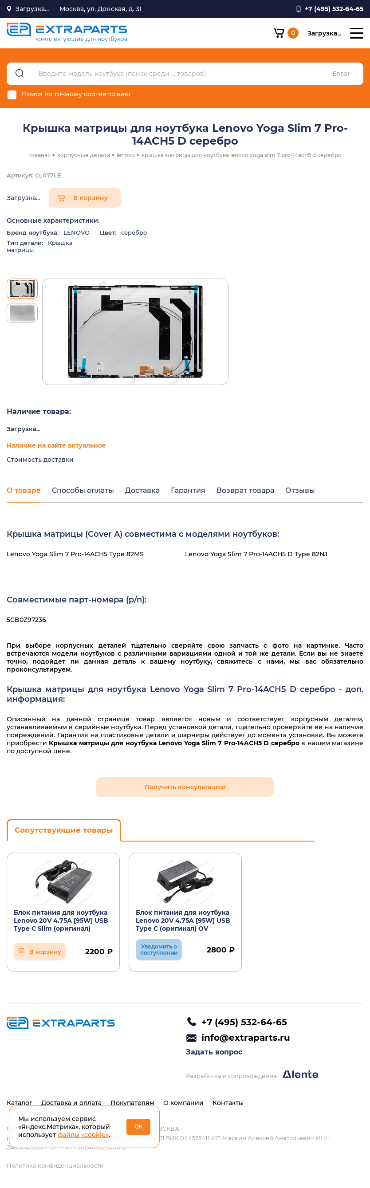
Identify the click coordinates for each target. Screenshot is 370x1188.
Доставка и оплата (71, 1103)
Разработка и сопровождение (252, 1074)
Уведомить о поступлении (158, 949)
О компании (183, 1103)
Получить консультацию (185, 787)
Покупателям (132, 1103)
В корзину (90, 198)
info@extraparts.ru (245, 1037)
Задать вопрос (214, 1052)
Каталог (19, 1103)
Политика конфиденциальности (55, 1165)
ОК (138, 1126)
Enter (341, 74)
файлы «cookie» (83, 1135)
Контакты (228, 1103)
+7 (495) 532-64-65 (244, 1022)
